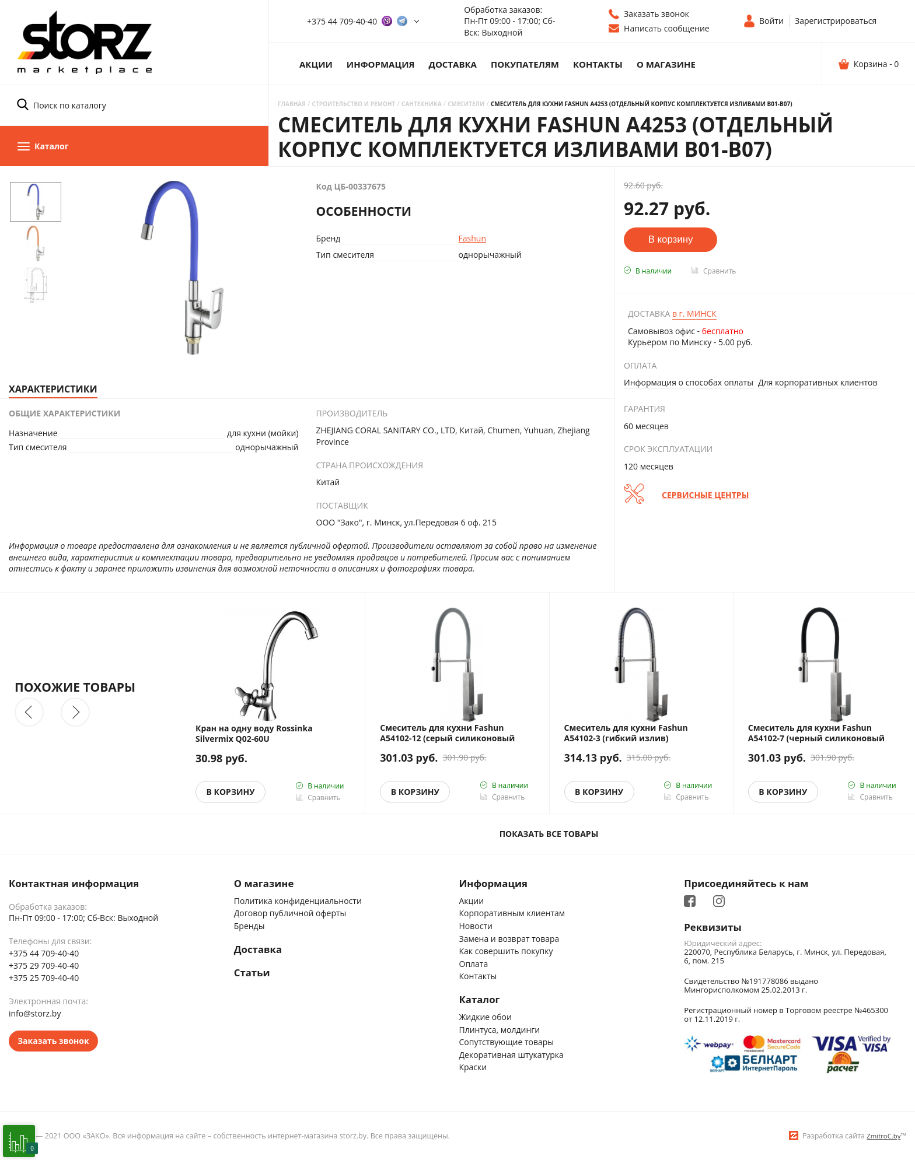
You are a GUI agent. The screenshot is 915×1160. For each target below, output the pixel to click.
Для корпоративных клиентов (818, 382)
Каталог (479, 999)
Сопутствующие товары (506, 1041)
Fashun (472, 238)
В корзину (231, 791)
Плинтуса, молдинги (499, 1029)
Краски (473, 1067)
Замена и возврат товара (509, 938)
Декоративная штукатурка (511, 1054)
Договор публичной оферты (290, 913)
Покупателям (525, 64)
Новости (476, 925)
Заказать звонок (53, 1040)
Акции (316, 64)
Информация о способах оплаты (688, 382)
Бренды (249, 925)
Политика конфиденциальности (298, 900)
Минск (694, 313)
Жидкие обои (485, 1016)
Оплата (473, 963)
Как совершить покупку (506, 950)
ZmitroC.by (883, 1135)
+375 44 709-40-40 (342, 21)
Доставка (452, 64)
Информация (381, 64)
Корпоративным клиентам (512, 913)
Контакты (598, 64)
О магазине (666, 64)
